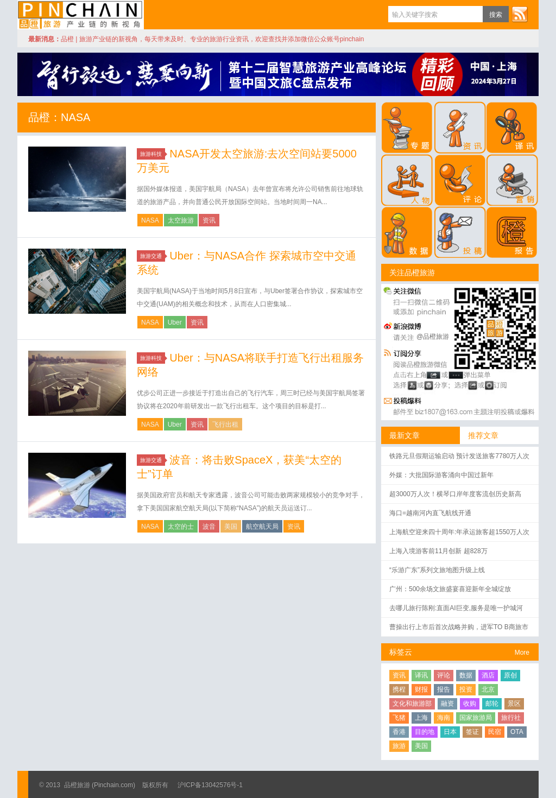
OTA (516, 732)
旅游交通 (152, 256)
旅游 (399, 746)
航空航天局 (262, 526)
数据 (465, 675)
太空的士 (181, 526)
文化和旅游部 (412, 703)
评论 (443, 675)
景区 (514, 703)
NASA (150, 220)
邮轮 (491, 703)
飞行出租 (225, 424)
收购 (469, 703)
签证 (472, 732)
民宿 (494, 732)
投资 (465, 689)
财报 (421, 689)
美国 (230, 526)
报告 (443, 689)
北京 (488, 689)
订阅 (519, 14)
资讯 (209, 220)
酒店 (488, 675)
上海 (421, 717)
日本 (450, 732)
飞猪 (399, 717)
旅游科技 (152, 154)
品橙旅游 (80, 14)
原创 (510, 675)
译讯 (421, 675)
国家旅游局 (475, 717)
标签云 (400, 652)
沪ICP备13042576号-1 (210, 785)
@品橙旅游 (432, 336)
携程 (399, 689)
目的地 (424, 732)
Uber (175, 322)
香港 (399, 732)
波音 (209, 526)
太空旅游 (181, 220)
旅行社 (511, 717)
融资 (447, 703)
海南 (443, 717)
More (522, 652)
